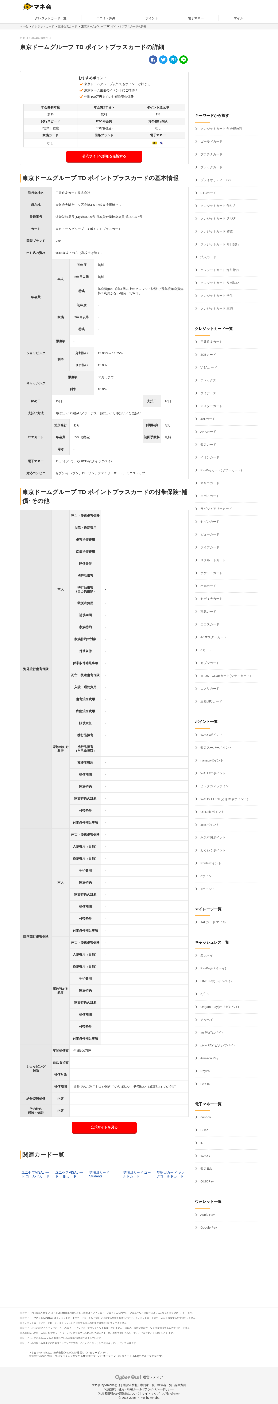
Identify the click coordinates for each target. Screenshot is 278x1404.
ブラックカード (211, 167)
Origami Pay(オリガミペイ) (219, 1007)
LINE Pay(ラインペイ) (216, 981)
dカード (206, 650)
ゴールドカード (211, 141)
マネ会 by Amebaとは (106, 1385)
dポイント (207, 876)
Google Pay (208, 1227)
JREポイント (209, 824)
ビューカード (209, 534)
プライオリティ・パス (216, 180)
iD (201, 1143)
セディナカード (211, 598)
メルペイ (206, 1019)
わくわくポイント (213, 850)
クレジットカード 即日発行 (219, 244)
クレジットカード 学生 (216, 295)
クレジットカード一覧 (50, 18)
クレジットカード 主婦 (216, 308)
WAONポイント (211, 734)
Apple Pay (207, 1214)
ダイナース (208, 393)
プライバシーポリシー (159, 1389)
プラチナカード (211, 154)
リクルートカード (213, 560)
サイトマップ (151, 1393)
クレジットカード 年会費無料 (221, 128)
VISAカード (208, 367)
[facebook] (153, 59)
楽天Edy (206, 1168)
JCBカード (208, 354)
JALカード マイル (213, 922)
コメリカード (209, 688)
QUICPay (207, 1181)
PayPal (205, 1071)
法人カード (208, 257)
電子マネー (196, 18)
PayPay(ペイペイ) (213, 968)
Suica (204, 1130)
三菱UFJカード (211, 701)
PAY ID (205, 1084)
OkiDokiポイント (212, 812)
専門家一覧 (147, 1385)
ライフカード (209, 547)
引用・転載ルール (130, 1389)
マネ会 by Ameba (43, 1318)
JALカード (207, 419)
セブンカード (209, 663)
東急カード (208, 611)
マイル (238, 18)
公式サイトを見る (104, 1127)
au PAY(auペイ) (211, 1032)
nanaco (205, 1117)
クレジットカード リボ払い (219, 283)
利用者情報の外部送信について (119, 1393)
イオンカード (209, 457)
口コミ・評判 (105, 18)
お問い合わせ (171, 1393)
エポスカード (209, 496)
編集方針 (180, 1385)
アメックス (208, 380)
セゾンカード (209, 521)
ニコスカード (209, 624)
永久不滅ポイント (213, 837)
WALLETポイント (213, 773)
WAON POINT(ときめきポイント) (224, 799)
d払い (204, 994)
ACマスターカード (213, 637)
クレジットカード (43, 26)
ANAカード (208, 431)
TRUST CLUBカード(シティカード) (225, 675)
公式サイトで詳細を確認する (104, 156)
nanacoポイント (211, 760)
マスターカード (211, 406)
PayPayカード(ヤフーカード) (221, 470)
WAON (205, 1155)
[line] (183, 59)
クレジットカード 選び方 (218, 218)
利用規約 (110, 1389)
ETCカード (208, 193)
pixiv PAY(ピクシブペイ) (217, 1045)
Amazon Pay (209, 1058)
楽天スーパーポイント (216, 747)
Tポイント (207, 889)
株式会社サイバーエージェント (100, 1356)
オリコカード (209, 483)
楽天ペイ (206, 955)
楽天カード (208, 444)
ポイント (151, 18)
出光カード (208, 586)
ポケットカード (211, 573)
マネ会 (24, 26)
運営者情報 (130, 1385)
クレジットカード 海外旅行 (219, 270)
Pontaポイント (210, 863)
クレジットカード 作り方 (218, 205)
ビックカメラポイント (216, 786)
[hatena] (173, 59)
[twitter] (163, 59)
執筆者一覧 (164, 1385)
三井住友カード (67, 26)
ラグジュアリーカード (216, 508)
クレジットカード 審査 (216, 231)
